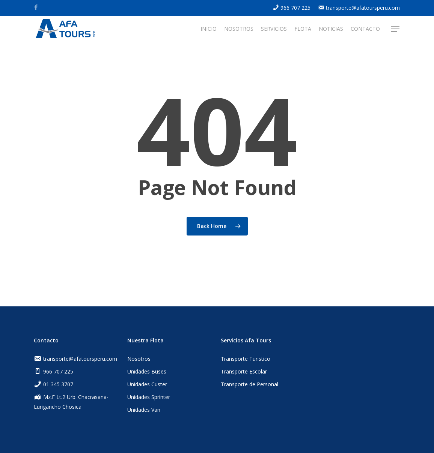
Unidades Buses (146, 371)
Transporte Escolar (244, 371)
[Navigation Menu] (395, 31)
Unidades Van (143, 409)
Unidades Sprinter (148, 396)
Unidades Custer (147, 384)
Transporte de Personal (249, 384)
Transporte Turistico (245, 358)
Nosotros (139, 358)
